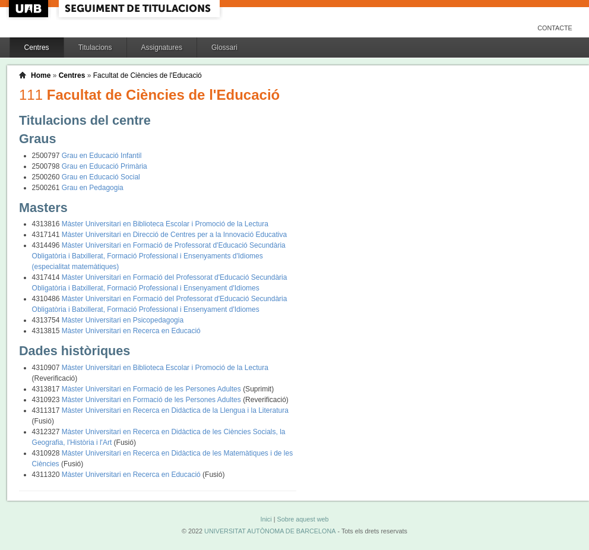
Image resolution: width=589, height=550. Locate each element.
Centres (36, 47)
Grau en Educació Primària (104, 166)
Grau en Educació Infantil (102, 155)
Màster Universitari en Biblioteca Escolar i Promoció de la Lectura (165, 224)
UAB (29, 8)
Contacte (554, 27)
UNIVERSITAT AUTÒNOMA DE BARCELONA (269, 531)
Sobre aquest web (302, 519)
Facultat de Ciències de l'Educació (147, 75)
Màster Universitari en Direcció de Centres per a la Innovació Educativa (174, 234)
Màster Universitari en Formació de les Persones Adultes (152, 389)
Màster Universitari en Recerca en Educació (131, 331)
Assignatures (161, 47)
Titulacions (95, 47)
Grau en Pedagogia (93, 188)
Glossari (224, 47)
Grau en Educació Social (101, 177)
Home (40, 75)
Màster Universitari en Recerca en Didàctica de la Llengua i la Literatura (175, 410)
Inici (265, 519)
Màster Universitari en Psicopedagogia (122, 320)
